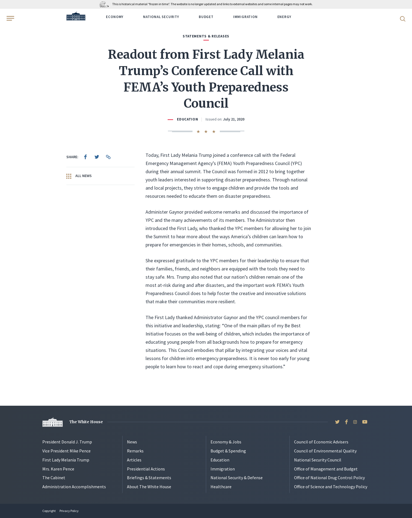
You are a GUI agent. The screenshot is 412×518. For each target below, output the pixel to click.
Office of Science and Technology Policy (330, 486)
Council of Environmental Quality (325, 451)
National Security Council (317, 460)
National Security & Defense (237, 477)
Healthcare (221, 486)
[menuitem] (85, 157)
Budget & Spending (228, 451)
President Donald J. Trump (67, 442)
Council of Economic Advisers (321, 442)
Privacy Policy (69, 511)
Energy (284, 16)
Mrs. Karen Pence (58, 469)
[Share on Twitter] (97, 157)
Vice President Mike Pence (66, 451)
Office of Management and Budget (326, 469)
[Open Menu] (10, 18)
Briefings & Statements (149, 477)
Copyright (49, 511)
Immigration (245, 16)
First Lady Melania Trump (65, 460)
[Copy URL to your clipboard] (108, 157)
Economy (114, 16)
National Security (161, 16)
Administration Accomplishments (74, 486)
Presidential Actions (146, 469)
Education (187, 119)
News (132, 442)
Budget (206, 16)
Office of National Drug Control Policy (329, 477)
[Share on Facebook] (85, 157)
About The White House (149, 486)
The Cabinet (53, 477)
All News (79, 176)
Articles (134, 460)
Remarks (135, 451)
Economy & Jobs (226, 442)
